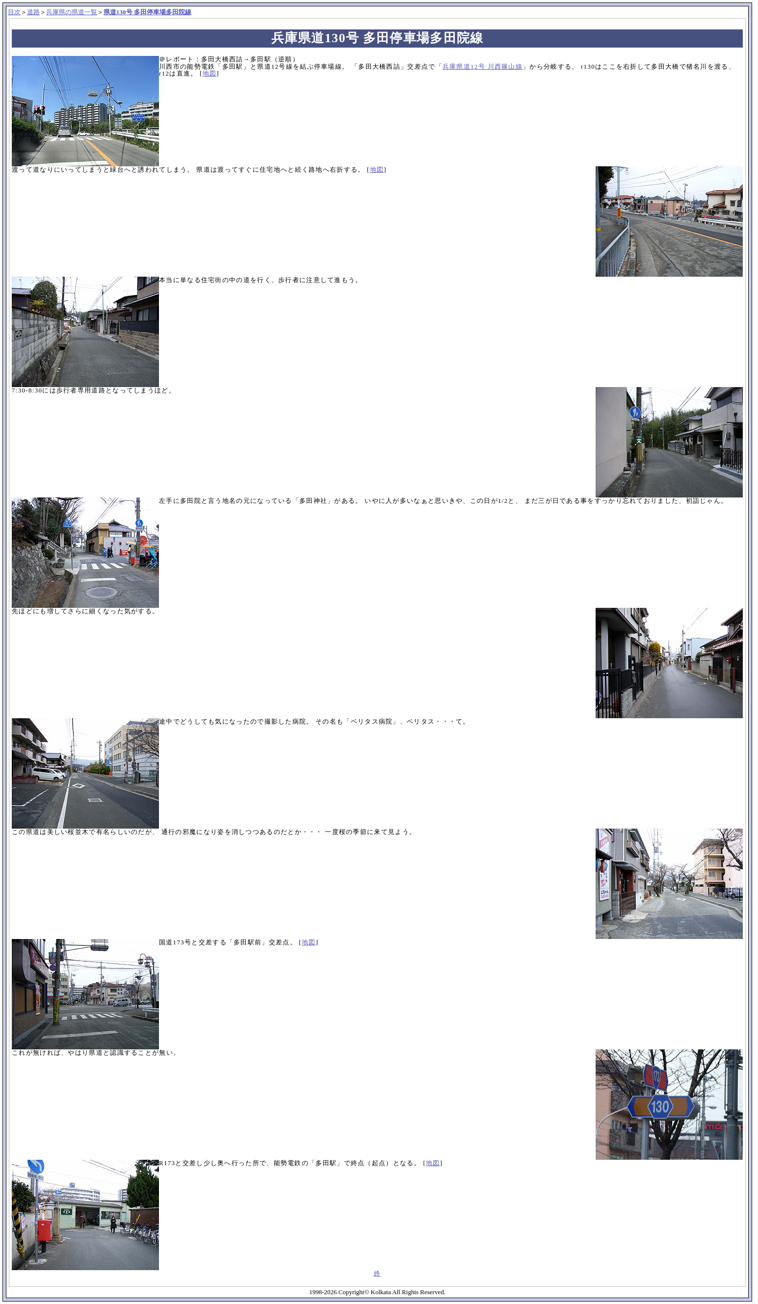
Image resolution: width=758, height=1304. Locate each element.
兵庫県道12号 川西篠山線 (483, 66)
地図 (210, 73)
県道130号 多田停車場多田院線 (147, 12)
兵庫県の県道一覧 (71, 12)
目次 (14, 12)
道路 (33, 12)
